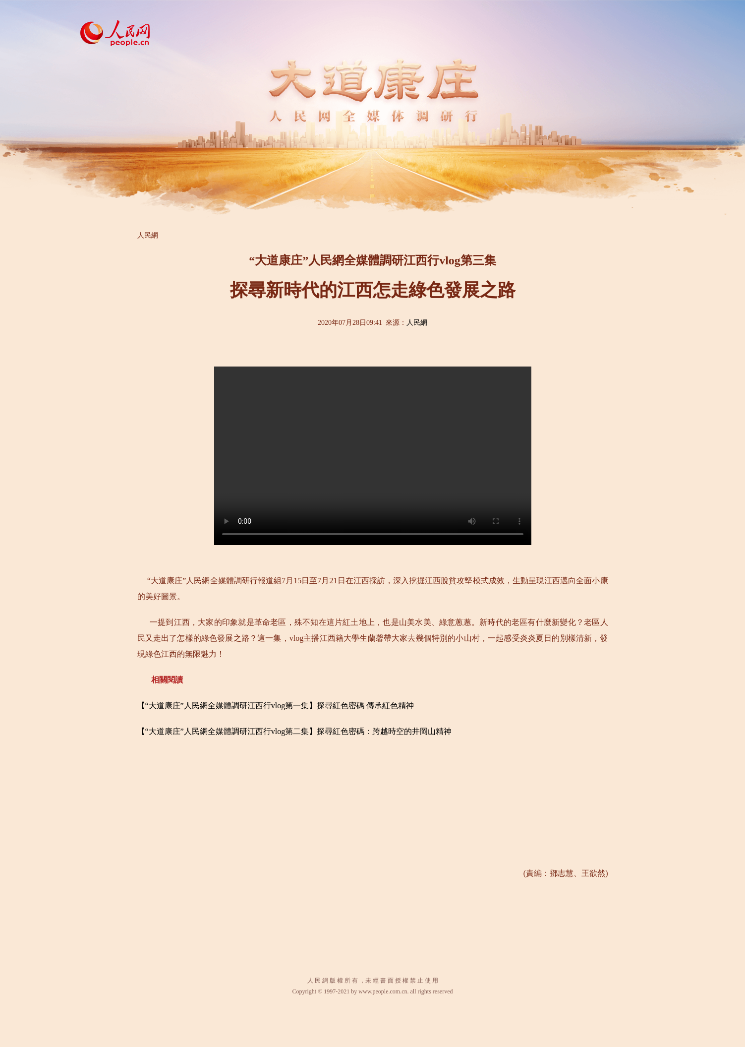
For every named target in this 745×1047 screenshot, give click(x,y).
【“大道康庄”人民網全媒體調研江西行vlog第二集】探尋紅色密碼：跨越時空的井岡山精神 (294, 731)
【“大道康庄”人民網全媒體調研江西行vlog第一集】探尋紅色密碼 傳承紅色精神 (275, 705)
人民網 (147, 235)
